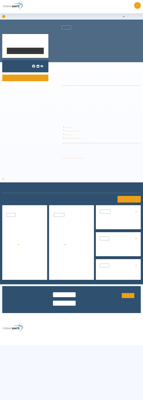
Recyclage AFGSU (72, 134)
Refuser (37, 392)
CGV (69, 338)
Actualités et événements (40, 331)
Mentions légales (104, 395)
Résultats (11, 245)
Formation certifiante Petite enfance (44, 366)
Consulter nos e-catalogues (25, 78)
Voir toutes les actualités (128, 203)
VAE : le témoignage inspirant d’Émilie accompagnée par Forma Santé (116, 253)
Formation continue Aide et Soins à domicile (44, 353)
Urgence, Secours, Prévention (41, 369)
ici (78, 84)
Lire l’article (13, 274)
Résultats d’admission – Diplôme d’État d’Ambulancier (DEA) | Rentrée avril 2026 (23, 253)
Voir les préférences (60, 392)
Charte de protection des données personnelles (23, 396)
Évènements (59, 248)
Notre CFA (71, 362)
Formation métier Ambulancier (42, 362)
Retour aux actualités (131, 16)
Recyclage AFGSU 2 (73, 141)
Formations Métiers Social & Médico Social (47, 359)
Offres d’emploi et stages (77, 366)
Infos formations (74, 331)
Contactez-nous (25, 51)
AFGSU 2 (68, 138)
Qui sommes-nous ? (75, 352)
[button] (70, 375)
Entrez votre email (59, 298)
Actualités (105, 245)
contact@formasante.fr (114, 338)
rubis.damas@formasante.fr (73, 161)
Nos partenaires (74, 359)
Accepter (14, 392)
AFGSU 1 (68, 130)
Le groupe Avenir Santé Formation (81, 355)
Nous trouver (73, 334)
